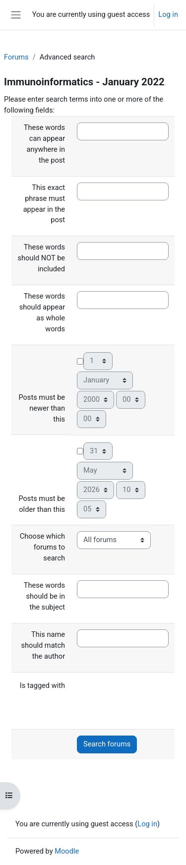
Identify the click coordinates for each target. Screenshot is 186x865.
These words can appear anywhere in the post (44, 144)
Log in (168, 14)
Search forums (106, 744)
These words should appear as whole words (42, 312)
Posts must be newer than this (41, 408)
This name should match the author (43, 645)
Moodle (67, 851)
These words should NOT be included (41, 258)
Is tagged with (42, 685)
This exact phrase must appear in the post (44, 204)
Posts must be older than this (41, 504)
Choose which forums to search (42, 547)
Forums (16, 57)
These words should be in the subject (44, 596)
